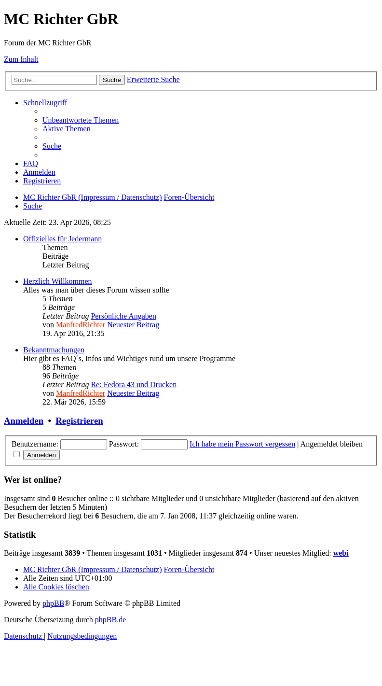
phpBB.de (110, 620)
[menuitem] (80, 120)
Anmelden (23, 421)
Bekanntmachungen (53, 350)
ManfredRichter (80, 325)
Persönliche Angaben (123, 316)
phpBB (53, 603)
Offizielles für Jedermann (62, 239)
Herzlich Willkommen (57, 281)
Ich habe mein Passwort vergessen (242, 444)
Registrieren (79, 421)
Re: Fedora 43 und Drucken (134, 384)
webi (341, 553)
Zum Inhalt (21, 59)
